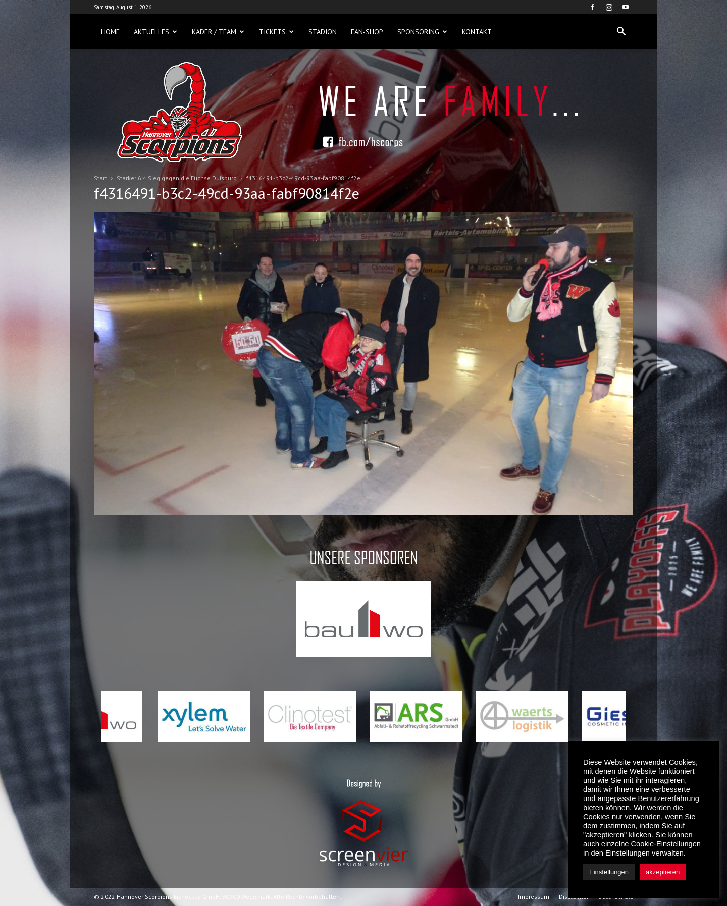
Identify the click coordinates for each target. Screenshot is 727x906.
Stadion (322, 31)
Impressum (533, 896)
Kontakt (477, 31)
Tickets (276, 31)
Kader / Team (218, 31)
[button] (621, 32)
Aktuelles (155, 31)
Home (110, 31)
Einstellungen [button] (609, 872)
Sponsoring (422, 31)
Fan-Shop (367, 31)
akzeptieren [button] (663, 872)
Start (100, 178)
